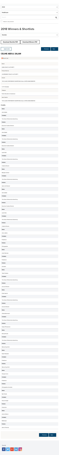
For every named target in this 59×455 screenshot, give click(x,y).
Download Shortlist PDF (10, 42)
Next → (54, 49)
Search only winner (8, 21)
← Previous (45, 49)
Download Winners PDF (30, 42)
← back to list (6, 49)
